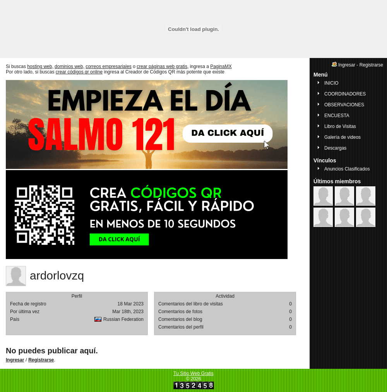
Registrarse (41, 360)
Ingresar (15, 360)
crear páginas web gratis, (162, 66)
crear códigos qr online (79, 72)
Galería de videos (342, 137)
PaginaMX (220, 66)
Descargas (335, 148)
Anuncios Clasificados (347, 169)
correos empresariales (109, 66)
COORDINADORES (345, 94)
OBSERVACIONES (344, 104)
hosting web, (40, 66)
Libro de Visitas (340, 126)
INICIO (331, 83)
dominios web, (69, 66)
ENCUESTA (336, 115)
